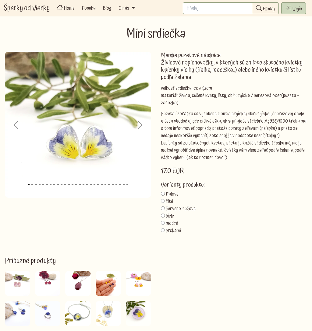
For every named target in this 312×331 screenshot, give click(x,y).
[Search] (217, 8)
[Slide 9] (58, 184)
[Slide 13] (72, 184)
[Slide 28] (127, 184)
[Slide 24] (113, 184)
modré (172, 223)
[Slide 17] (87, 184)
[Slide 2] (32, 184)
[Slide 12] (69, 184)
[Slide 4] (40, 184)
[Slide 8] (54, 184)
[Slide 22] (105, 184)
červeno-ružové (181, 209)
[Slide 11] (65, 184)
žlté (169, 201)
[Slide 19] (94, 184)
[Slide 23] (109, 184)
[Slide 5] (43, 184)
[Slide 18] (91, 184)
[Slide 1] (29, 184)
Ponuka (89, 8)
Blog (107, 8)
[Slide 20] (98, 184)
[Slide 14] (76, 184)
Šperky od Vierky (27, 8)
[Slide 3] (36, 184)
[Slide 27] (124, 184)
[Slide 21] (102, 184)
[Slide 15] (80, 184)
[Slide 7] (50, 184)
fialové (172, 194)
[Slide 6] (47, 184)
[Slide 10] (61, 184)
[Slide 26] (120, 184)
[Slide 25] (116, 184)
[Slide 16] (83, 184)
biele (170, 216)
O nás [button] (127, 8)
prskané (173, 231)
